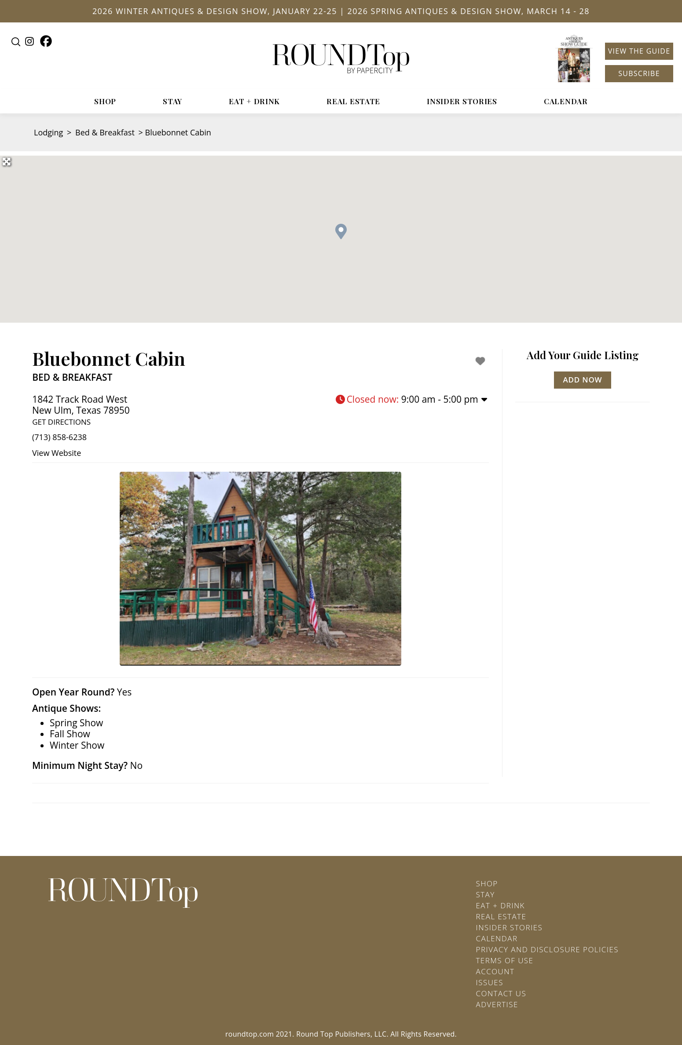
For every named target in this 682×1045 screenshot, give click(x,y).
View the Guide (639, 51)
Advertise (497, 1004)
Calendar (566, 101)
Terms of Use (505, 960)
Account (495, 971)
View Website (56, 453)
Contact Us (501, 993)
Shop (105, 101)
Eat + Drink (254, 101)
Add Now (582, 380)
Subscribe (639, 73)
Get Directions (61, 422)
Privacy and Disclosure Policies (547, 949)
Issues (489, 982)
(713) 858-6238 (59, 437)
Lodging (48, 132)
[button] (341, 231)
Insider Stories (462, 101)
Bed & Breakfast (105, 132)
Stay (172, 101)
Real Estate (353, 101)
